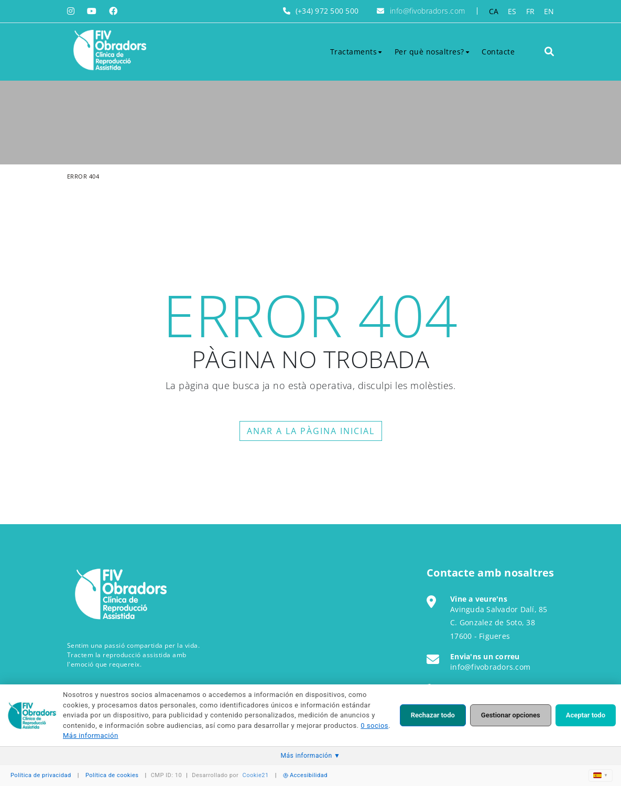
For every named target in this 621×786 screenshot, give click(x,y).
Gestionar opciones (510, 715)
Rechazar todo (433, 715)
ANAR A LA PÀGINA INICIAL (311, 431)
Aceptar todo (585, 715)
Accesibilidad (305, 775)
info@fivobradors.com (427, 11)
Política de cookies (112, 775)
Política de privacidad (40, 775)
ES (512, 11)
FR (530, 11)
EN (549, 11)
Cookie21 (256, 775)
